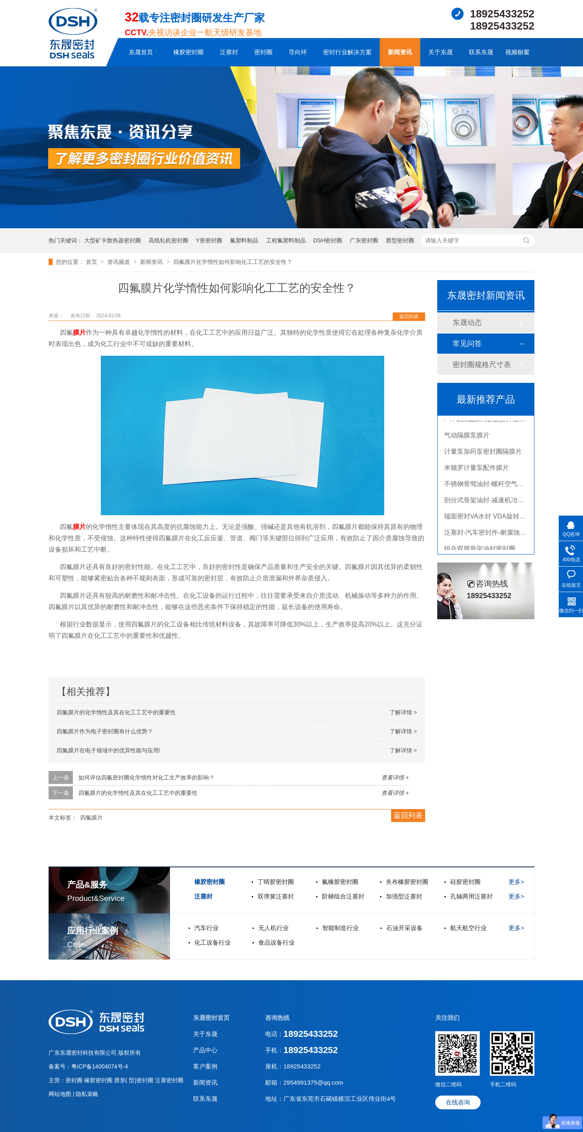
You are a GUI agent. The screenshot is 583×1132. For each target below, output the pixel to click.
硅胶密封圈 (465, 881)
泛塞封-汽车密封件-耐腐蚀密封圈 (491, 534)
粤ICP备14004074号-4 (99, 1066)
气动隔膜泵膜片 (466, 436)
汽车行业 (206, 927)
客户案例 (205, 1066)
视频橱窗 (517, 52)
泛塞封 (229, 52)
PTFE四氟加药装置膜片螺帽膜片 (491, 420)
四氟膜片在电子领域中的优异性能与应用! (108, 750)
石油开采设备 (404, 927)
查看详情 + (395, 777)
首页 (92, 262)
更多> (516, 881)
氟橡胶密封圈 (340, 881)
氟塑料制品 (244, 240)
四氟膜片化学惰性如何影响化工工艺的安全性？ (232, 262)
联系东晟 (481, 52)
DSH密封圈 (328, 240)
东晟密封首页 (211, 1017)
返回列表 (409, 316)
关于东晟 (440, 52)
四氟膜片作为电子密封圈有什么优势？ (105, 731)
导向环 (298, 52)
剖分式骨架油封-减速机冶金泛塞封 (493, 501)
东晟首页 (141, 52)
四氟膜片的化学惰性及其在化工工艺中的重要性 (116, 712)
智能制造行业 (340, 927)
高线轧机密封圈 (168, 240)
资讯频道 (119, 262)
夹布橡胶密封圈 (407, 881)
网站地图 (61, 1094)
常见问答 (467, 344)
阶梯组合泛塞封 (343, 896)
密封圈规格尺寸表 (482, 365)
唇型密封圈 (400, 240)
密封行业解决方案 (347, 52)
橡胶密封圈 (188, 52)
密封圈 (263, 52)
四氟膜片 (91, 817)
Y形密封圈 (209, 240)
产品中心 (205, 1050)
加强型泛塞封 (404, 896)
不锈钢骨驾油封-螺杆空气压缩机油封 (497, 485)
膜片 (79, 332)
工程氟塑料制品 (286, 240)
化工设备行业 (212, 942)
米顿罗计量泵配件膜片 (476, 469)
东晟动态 (467, 323)
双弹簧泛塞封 (275, 896)
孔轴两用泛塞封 (471, 896)
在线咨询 (458, 1102)
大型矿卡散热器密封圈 (112, 240)
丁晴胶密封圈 (275, 881)
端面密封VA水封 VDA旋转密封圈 (491, 517)
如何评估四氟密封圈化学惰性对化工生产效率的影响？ (147, 777)
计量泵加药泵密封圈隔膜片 (483, 453)
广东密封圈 (364, 240)
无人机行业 (273, 927)
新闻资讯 (400, 52)
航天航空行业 (468, 927)
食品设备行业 (276, 942)
